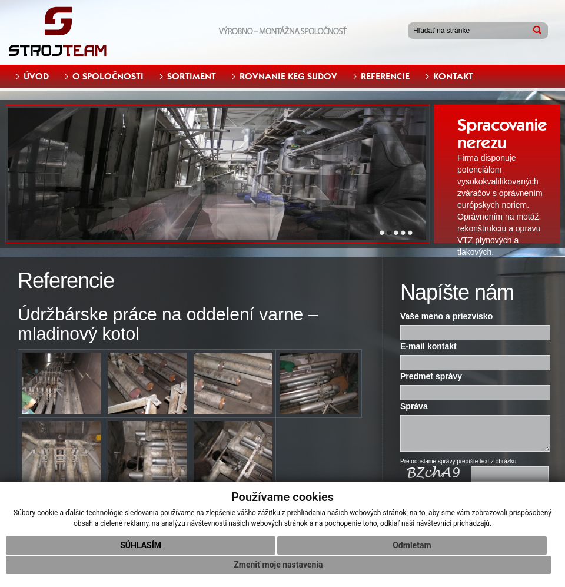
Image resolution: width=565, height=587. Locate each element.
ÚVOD (36, 76)
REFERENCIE (385, 76)
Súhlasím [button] (140, 545)
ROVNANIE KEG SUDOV (288, 76)
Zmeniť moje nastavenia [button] (278, 564)
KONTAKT (453, 76)
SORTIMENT (191, 76)
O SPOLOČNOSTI (108, 76)
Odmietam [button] (412, 545)
